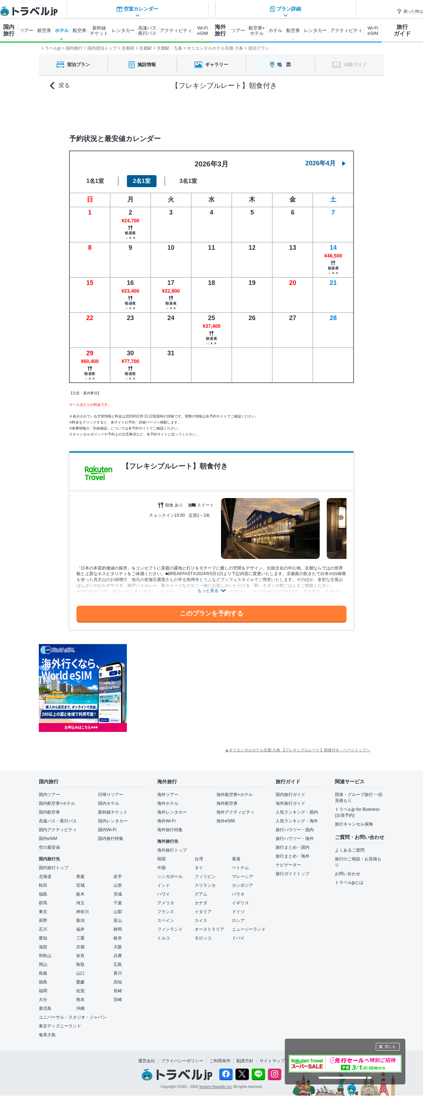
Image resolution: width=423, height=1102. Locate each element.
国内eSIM (48, 838)
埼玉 (80, 902)
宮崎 (118, 999)
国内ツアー (49, 794)
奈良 (80, 955)
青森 (80, 876)
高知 (118, 982)
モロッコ (203, 938)
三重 (80, 938)
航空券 (44, 30)
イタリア (203, 911)
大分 (43, 999)
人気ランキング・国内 (297, 812)
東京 (43, 911)
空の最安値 (49, 847)
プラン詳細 (285, 111)
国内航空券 (49, 812)
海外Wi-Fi (166, 820)
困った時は (410, 11)
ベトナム (240, 867)
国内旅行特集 (110, 838)
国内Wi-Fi (107, 829)
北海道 (45, 876)
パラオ (238, 894)
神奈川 (82, 911)
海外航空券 (227, 803)
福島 (43, 894)
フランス (165, 911)
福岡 (43, 990)
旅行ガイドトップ (292, 873)
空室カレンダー (137, 111)
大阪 (118, 946)
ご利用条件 (220, 1060)
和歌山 (45, 955)
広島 (118, 964)
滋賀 (43, 946)
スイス (201, 920)
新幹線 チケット (99, 30)
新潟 (80, 920)
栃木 (80, 894)
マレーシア (242, 876)
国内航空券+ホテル (57, 803)
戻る (60, 85)
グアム (201, 894)
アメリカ (165, 902)
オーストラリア (209, 929)
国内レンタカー (113, 820)
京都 (80, 946)
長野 (43, 920)
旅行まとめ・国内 (292, 847)
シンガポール (170, 876)
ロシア (238, 920)
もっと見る (208, 590)
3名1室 (188, 181)
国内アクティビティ (58, 829)
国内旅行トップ (53, 867)
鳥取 (80, 964)
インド (163, 885)
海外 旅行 (220, 30)
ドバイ (238, 938)
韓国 (161, 858)
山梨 (118, 911)
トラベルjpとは (349, 882)
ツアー (26, 30)
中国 (161, 867)
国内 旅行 (8, 30)
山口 (80, 973)
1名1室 (95, 181)
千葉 (118, 902)
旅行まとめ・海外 (292, 856)
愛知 (43, 938)
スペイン (165, 920)
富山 (118, 920)
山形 (118, 885)
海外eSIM (225, 820)
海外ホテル (167, 803)
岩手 (118, 876)
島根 (43, 973)
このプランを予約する (211, 613)
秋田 (43, 885)
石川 (43, 929)
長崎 (118, 990)
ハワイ (163, 894)
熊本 (80, 999)
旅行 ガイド (402, 30)
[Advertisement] (197, 688)
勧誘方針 (245, 1060)
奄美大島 (47, 1034)
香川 (118, 973)
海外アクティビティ (235, 812)
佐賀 (80, 990)
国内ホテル (108, 803)
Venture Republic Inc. (216, 1087)
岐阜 (118, 938)
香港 (236, 858)
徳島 (43, 982)
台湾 (199, 858)
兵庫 (118, 955)
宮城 (80, 885)
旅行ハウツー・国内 (295, 829)
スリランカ (205, 885)
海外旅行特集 (170, 829)
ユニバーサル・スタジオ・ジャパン (72, 1017)
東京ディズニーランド (60, 1026)
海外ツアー (167, 794)
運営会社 (146, 1060)
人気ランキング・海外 (297, 820)
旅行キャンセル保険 (354, 824)
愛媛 (80, 982)
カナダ (201, 902)
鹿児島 (45, 1008)
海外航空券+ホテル (234, 794)
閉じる (390, 1047)
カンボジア (242, 885)
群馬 (43, 902)
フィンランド (170, 929)
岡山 (43, 964)
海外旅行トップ (172, 850)
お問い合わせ (347, 873)
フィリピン (205, 876)
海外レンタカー (172, 812)
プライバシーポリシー (182, 1060)
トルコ (163, 938)
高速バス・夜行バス (58, 820)
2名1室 (142, 181)
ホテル (62, 30)
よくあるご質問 (349, 850)
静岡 (118, 929)
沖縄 (80, 1008)
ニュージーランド (249, 929)
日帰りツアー (110, 794)
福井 (80, 929)
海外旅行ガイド (290, 803)
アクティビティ (176, 30)
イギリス (240, 902)
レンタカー (123, 30)
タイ (199, 867)
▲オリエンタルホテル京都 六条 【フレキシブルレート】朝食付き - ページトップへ (297, 750)
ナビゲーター (288, 864)
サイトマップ (272, 1060)
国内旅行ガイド (290, 794)
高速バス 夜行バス (147, 30)
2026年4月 (325, 163)
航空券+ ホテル (257, 30)
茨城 (118, 894)
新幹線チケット (113, 812)
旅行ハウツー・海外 (295, 838)
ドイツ (238, 911)
